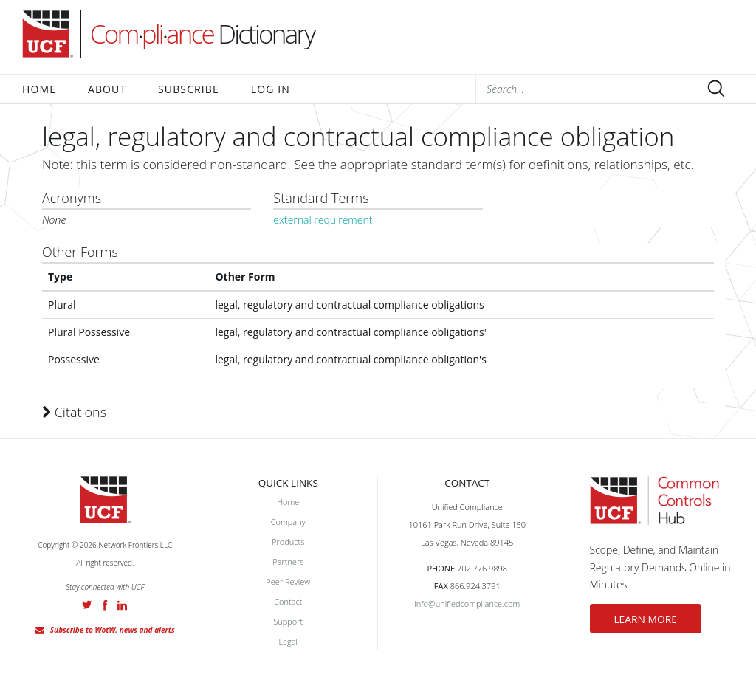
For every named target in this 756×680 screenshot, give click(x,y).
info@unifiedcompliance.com (467, 603)
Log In (270, 89)
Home (39, 89)
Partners (287, 561)
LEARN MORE (656, 619)
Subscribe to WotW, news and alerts (112, 630)
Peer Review (288, 581)
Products (288, 541)
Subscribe (188, 89)
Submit (716, 88)
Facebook (105, 605)
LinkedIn (122, 605)
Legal (288, 641)
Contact (288, 601)
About (107, 89)
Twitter (87, 604)
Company (288, 521)
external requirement (322, 220)
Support (288, 621)
